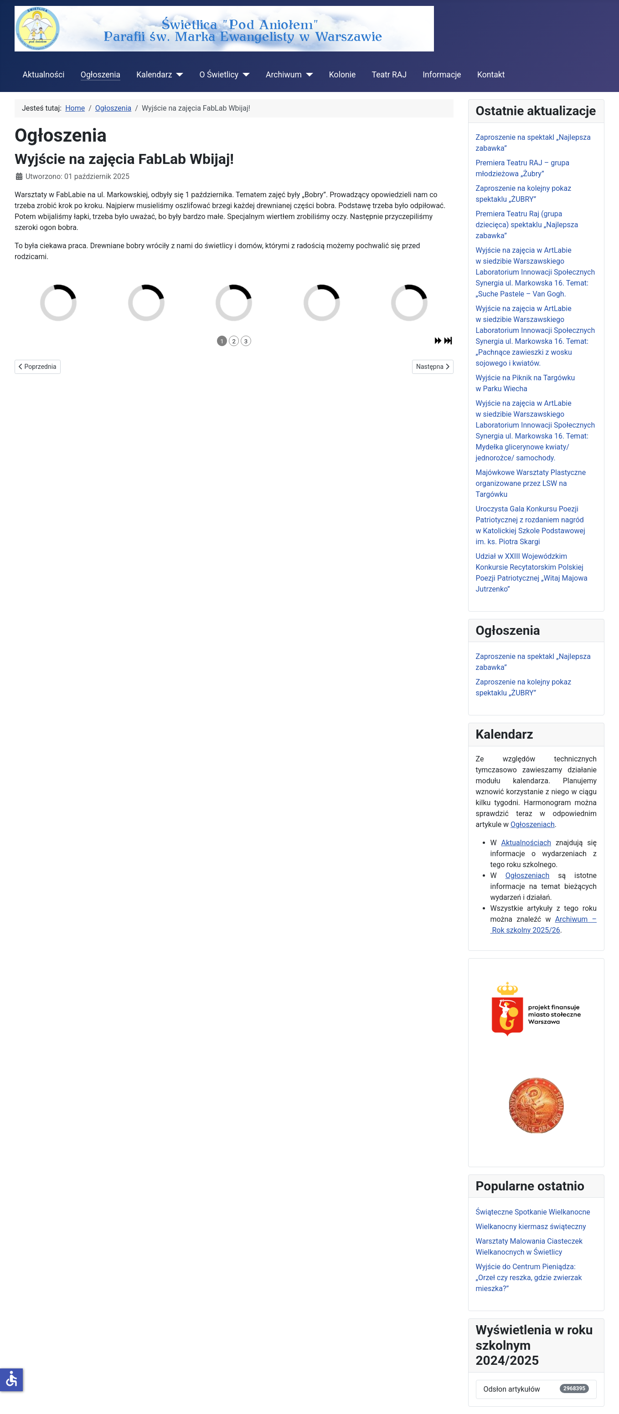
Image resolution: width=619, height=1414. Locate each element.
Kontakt (491, 74)
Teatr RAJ (389, 74)
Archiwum (284, 74)
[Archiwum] (307, 75)
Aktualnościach (526, 842)
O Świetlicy (218, 74)
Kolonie (342, 74)
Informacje (442, 74)
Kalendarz (154, 74)
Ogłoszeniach (533, 824)
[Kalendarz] (177, 75)
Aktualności (44, 74)
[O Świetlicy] (244, 75)
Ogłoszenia (100, 74)
